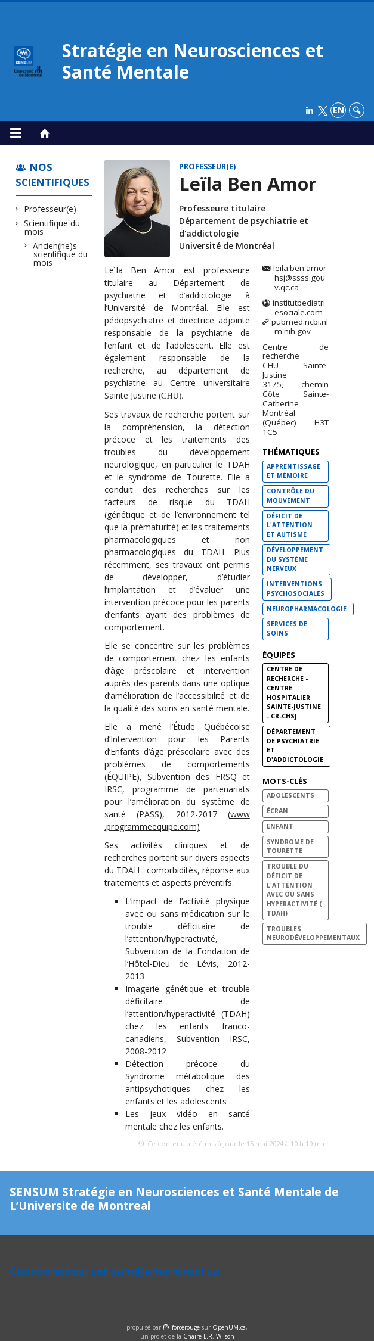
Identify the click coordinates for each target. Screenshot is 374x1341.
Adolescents (290, 795)
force (186, 1327)
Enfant (280, 826)
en (338, 110)
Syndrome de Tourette (290, 846)
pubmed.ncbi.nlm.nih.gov (299, 327)
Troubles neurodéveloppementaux (313, 933)
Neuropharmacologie (307, 609)
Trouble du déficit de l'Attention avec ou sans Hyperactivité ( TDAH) (294, 889)
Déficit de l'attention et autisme (290, 525)
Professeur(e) (50, 208)
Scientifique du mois (52, 227)
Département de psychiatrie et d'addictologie (295, 745)
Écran (277, 811)
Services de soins (287, 628)
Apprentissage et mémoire (293, 471)
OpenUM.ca (229, 1327)
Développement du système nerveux (295, 559)
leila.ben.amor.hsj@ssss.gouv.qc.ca (300, 278)
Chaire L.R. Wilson (208, 1336)
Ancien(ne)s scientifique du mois (60, 253)
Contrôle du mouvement (290, 496)
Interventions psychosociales (295, 589)
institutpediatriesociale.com (299, 308)
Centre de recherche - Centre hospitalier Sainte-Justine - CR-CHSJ (294, 692)
